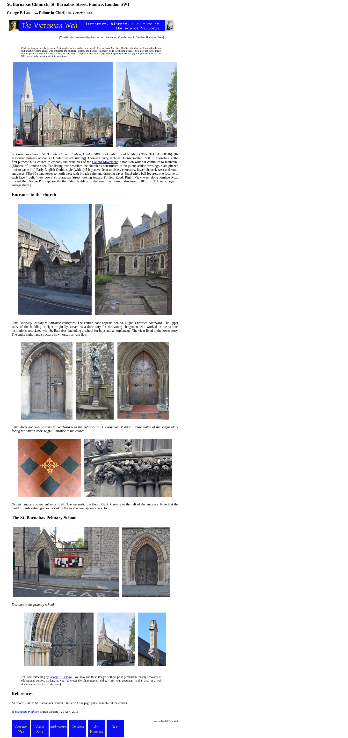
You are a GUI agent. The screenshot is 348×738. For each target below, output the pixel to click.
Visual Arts (91, 37)
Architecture (107, 37)
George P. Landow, (22, 13)
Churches (122, 37)
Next (160, 37)
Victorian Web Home (70, 37)
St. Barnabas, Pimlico (142, 37)
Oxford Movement (105, 162)
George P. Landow (61, 677)
